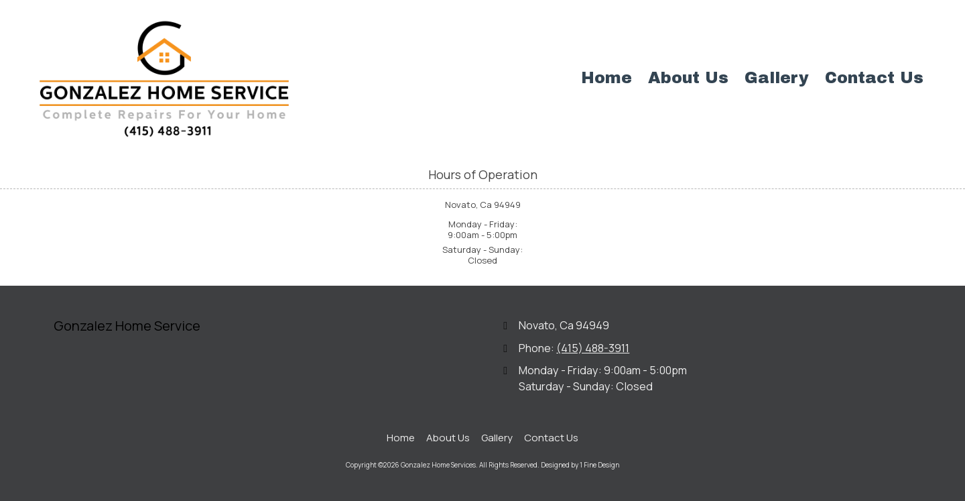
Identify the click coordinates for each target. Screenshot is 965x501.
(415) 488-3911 (592, 348)
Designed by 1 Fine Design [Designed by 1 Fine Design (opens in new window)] (580, 464)
